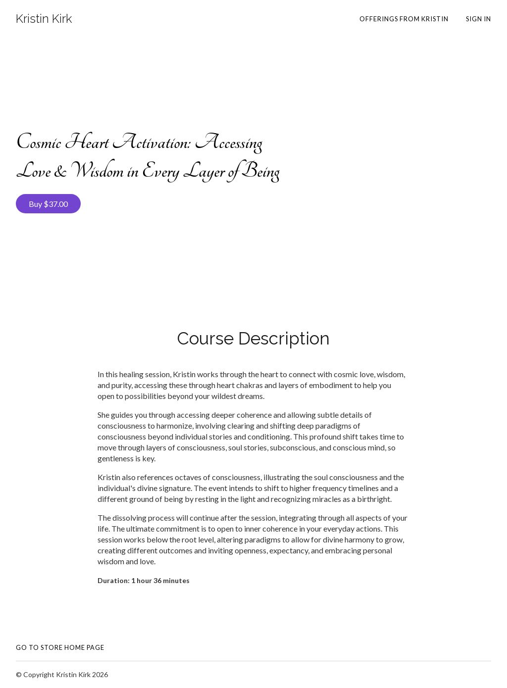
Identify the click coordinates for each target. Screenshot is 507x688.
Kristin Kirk (44, 19)
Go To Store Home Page (60, 647)
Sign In (478, 19)
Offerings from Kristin (404, 19)
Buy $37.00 (48, 203)
